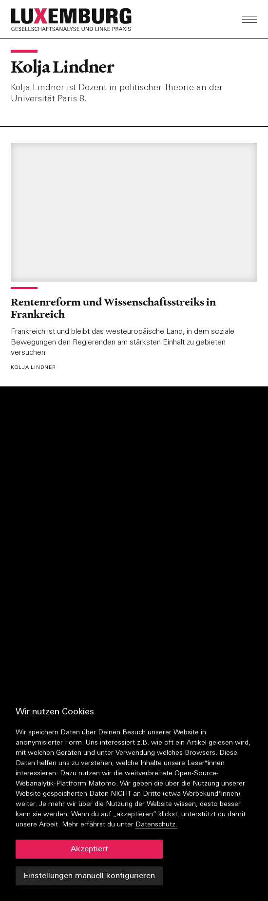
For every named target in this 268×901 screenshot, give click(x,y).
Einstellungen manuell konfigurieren (89, 876)
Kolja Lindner (62, 66)
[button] (96, 19)
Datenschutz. (156, 824)
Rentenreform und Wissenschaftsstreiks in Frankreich (113, 308)
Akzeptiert (89, 849)
